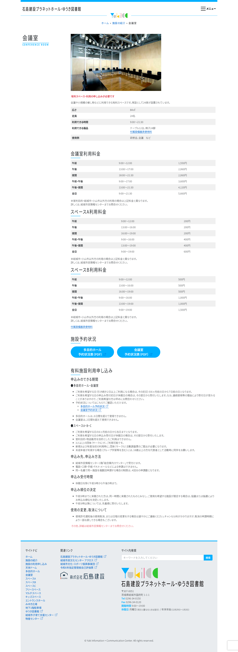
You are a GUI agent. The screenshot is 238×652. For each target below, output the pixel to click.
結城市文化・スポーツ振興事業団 (77, 564)
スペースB (30, 582)
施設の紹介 (119, 23)
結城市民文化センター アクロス (76, 560)
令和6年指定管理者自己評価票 (76, 567)
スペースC (30, 586)
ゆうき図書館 (32, 611)
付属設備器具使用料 (141, 131)
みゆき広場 (31, 604)
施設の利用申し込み (36, 564)
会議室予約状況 (88, 410)
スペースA (30, 578)
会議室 (29, 575)
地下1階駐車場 (33, 607)
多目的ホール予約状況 (92, 406)
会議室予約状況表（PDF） (136, 352)
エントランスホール (35, 600)
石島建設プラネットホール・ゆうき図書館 (81, 556)
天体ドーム (31, 567)
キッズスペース (33, 596)
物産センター (32, 618)
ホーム (105, 23)
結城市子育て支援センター (39, 615)
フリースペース (33, 589)
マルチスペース (33, 593)
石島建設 (83, 575)
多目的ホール (32, 571)
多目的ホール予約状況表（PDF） (90, 352)
